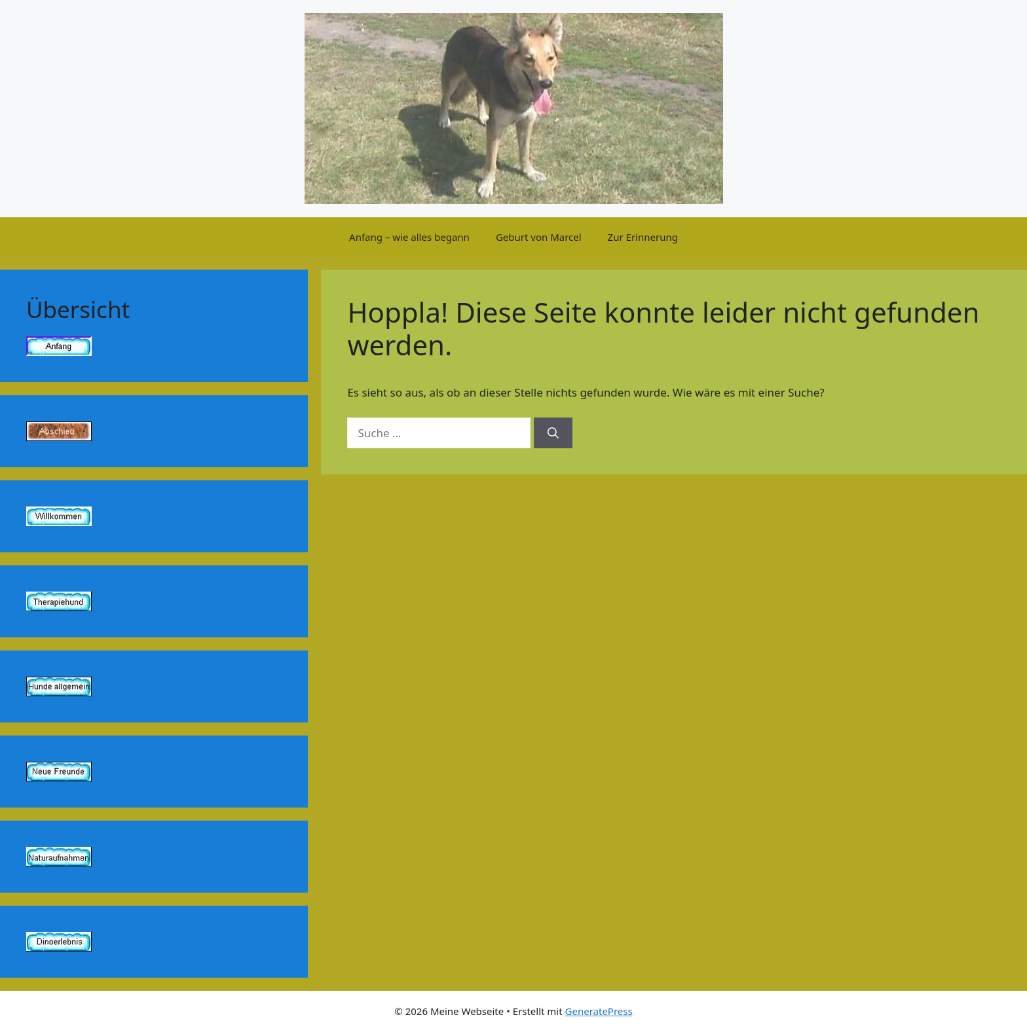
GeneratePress (599, 1011)
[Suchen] (553, 433)
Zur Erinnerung (643, 236)
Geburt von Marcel (539, 236)
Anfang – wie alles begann (409, 236)
